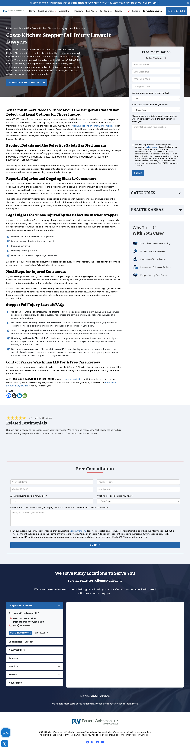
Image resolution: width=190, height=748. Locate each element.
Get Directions (19, 632)
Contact (118, 11)
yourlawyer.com (151, 147)
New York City (17, 650)
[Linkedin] (19, 395)
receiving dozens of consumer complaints (93, 125)
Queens (13, 658)
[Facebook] (8, 395)
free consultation (73, 379)
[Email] (24, 395)
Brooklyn (14, 666)
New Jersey (15, 683)
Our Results (105, 11)
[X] (14, 395)
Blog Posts (91, 11)
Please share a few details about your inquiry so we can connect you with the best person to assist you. (155, 119)
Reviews (78, 11)
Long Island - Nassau (21, 605)
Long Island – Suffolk (21, 641)
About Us (65, 11)
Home (32, 11)
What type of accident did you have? (150, 105)
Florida (13, 674)
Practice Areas (47, 11)
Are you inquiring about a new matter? (150, 93)
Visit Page (40, 632)
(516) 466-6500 (176, 11)
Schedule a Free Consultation (27, 82)
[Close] (188, 3)
